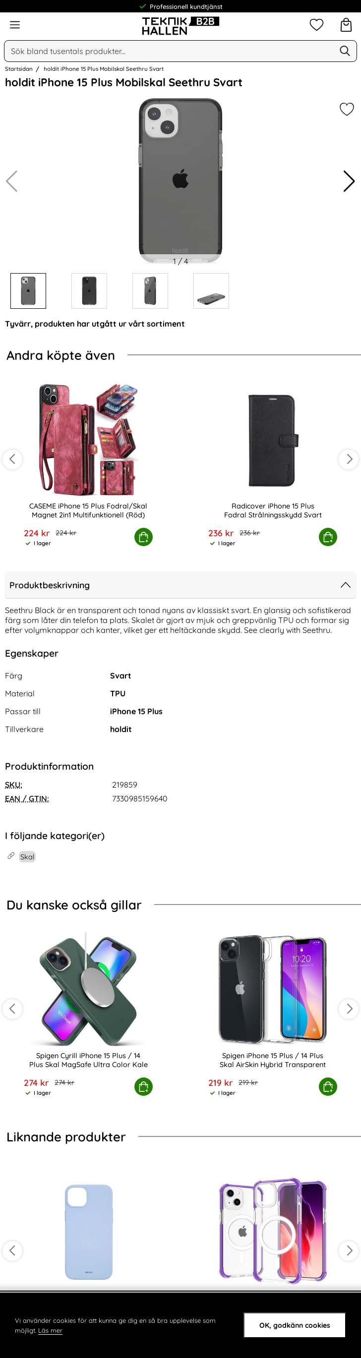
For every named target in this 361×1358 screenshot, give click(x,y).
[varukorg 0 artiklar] (346, 24)
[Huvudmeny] (15, 24)
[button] (349, 181)
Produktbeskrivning (180, 585)
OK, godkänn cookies (294, 1325)
